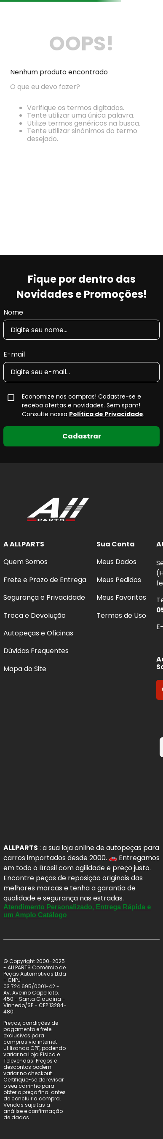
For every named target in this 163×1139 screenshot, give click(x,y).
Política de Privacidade (106, 414)
